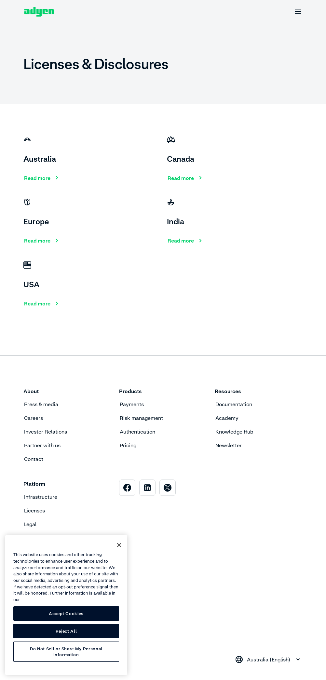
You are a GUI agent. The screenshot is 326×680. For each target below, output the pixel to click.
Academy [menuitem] (226, 418)
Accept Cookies (66, 613)
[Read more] (42, 177)
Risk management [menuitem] (141, 418)
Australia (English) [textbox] (268, 659)
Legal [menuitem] (30, 524)
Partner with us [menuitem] (42, 445)
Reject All (66, 631)
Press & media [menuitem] (41, 404)
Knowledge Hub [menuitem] (234, 431)
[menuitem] (127, 488)
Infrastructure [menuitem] (40, 497)
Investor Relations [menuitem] (45, 431)
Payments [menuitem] (132, 404)
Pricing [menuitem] (128, 445)
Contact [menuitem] (33, 459)
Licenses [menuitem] (34, 510)
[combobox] (269, 659)
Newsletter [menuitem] (228, 445)
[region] (66, 605)
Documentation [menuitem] (233, 404)
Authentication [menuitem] (137, 431)
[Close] (119, 545)
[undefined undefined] (294, 12)
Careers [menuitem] (33, 418)
